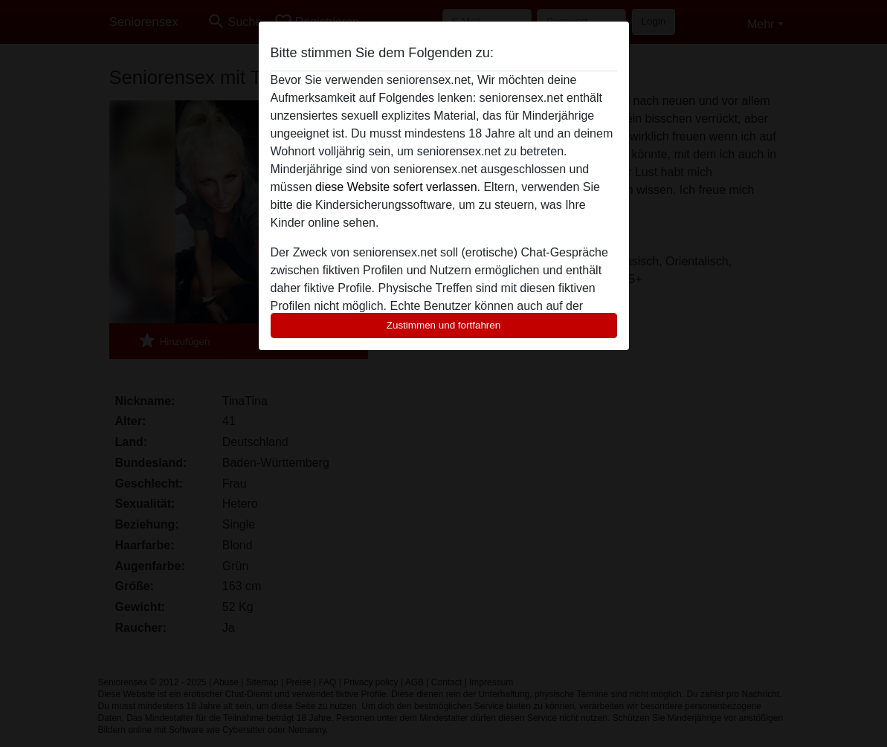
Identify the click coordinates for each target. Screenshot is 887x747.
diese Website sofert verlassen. (397, 187)
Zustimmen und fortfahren (444, 325)
